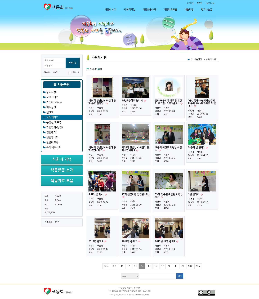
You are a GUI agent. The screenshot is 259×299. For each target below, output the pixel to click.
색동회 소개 (111, 9)
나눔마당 (189, 9)
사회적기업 (129, 9)
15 (149, 266)
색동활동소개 (149, 9)
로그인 (72, 63)
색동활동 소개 (62, 170)
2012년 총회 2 (129, 241)
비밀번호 (48, 66)
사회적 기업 (62, 159)
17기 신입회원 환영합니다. (135, 194)
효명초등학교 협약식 (132, 100)
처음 (106, 266)
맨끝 (198, 266)
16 (155, 266)
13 (135, 266)
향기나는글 (206, 9)
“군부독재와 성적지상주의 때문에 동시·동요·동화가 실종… (202, 103)
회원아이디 (49, 60)
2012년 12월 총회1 (165, 241)
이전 (114, 266)
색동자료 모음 (62, 181)
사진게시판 (211, 59)
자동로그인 (75, 73)
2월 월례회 (194, 194)
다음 (190, 266)
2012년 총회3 (96, 241)
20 (182, 266)
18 (169, 266)
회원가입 (190, 3)
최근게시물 (210, 3)
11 (122, 266)
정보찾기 (55, 73)
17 (162, 266)
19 (176, 266)
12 (128, 266)
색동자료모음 (170, 9)
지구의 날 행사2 (196, 147)
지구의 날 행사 (96, 194)
